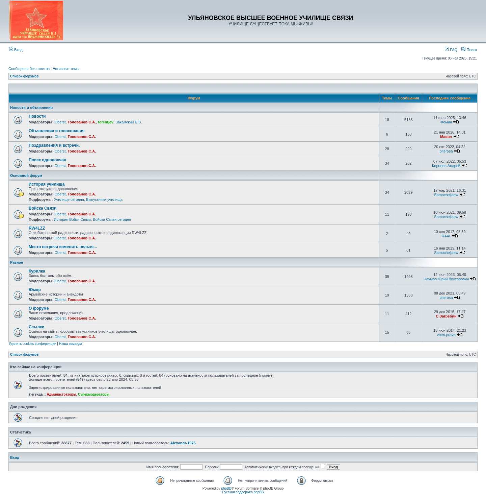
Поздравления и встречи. (54, 145)
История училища (46, 184)
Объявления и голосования (56, 130)
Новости (37, 116)
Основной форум (26, 175)
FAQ (451, 50)
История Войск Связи (72, 219)
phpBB (226, 488)
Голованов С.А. (82, 122)
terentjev (105, 122)
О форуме (39, 308)
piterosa (446, 151)
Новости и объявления (31, 107)
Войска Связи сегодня (112, 219)
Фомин (446, 122)
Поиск (469, 50)
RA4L (446, 236)
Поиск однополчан (47, 160)
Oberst (59, 122)
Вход (16, 50)
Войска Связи (42, 208)
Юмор (35, 289)
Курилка (37, 271)
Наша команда (70, 344)
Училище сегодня (69, 199)
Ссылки (36, 327)
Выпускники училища (104, 199)
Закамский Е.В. (128, 122)
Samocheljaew (446, 195)
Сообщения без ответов (29, 69)
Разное (16, 262)
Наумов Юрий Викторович (446, 279)
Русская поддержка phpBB (243, 492)
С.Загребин (446, 316)
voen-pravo (446, 335)
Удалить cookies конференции (32, 344)
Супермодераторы (93, 394)
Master (446, 137)
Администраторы (61, 394)
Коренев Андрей (446, 166)
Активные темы (66, 69)
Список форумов (24, 76)
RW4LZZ (37, 228)
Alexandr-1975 (182, 443)
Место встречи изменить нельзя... (63, 246)
